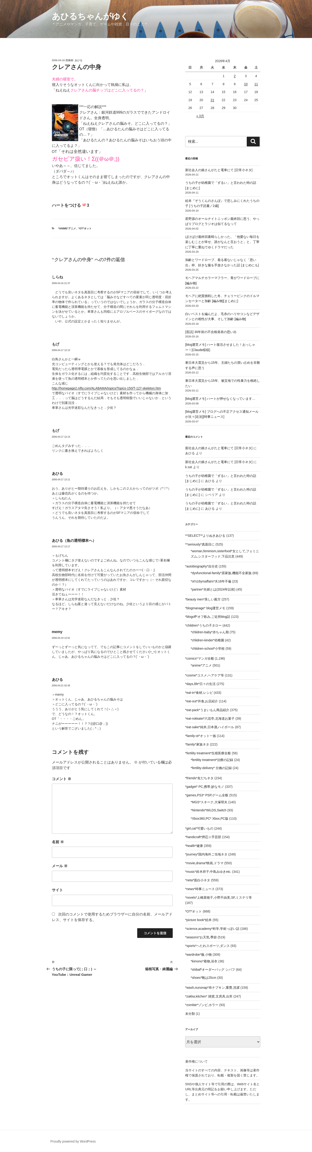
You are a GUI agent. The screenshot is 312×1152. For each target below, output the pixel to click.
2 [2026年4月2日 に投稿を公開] (235, 76)
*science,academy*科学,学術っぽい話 (212, 929)
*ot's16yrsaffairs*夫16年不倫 (211, 581)
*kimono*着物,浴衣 (204, 961)
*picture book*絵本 (198, 920)
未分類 (190, 1014)
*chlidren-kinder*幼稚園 (207, 640)
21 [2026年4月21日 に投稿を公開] (212, 100)
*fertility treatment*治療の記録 (212, 760)
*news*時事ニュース (200, 889)
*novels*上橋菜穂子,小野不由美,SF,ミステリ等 (218, 897)
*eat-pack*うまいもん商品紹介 (207, 710)
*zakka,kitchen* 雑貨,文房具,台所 (208, 996)
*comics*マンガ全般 (199, 658)
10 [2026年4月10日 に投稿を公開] (246, 84)
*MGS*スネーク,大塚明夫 (209, 802)
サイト (57, 890)
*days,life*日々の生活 (200, 684)
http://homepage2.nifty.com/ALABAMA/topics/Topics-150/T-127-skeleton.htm (106, 388)
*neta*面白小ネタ (197, 880)
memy (57, 632)
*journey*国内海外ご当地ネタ (206, 854)
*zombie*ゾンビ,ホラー (201, 1005)
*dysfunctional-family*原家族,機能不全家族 (221, 573)
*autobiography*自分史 (201, 566)
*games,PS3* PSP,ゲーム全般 (206, 795)
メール (60, 866)
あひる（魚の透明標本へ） (74, 541)
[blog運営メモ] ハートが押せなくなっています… (220, 398)
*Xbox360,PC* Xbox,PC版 (209, 818)
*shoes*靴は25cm (203, 977)
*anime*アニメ (67, 228)
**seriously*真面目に (200, 544)
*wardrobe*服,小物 (198, 954)
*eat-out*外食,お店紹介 (201, 701)
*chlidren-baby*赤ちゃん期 (210, 632)
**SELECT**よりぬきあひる (205, 535)
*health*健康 (194, 846)
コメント (61, 779)
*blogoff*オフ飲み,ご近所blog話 (207, 616)
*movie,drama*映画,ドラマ (204, 863)
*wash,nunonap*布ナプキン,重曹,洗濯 (212, 987)
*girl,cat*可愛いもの (199, 828)
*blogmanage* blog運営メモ (205, 608)
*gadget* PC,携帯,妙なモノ (204, 786)
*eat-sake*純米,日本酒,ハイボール (209, 727)
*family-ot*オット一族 (200, 736)
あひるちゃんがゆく (90, 16)
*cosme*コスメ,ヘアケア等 (204, 675)
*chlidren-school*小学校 (208, 648)
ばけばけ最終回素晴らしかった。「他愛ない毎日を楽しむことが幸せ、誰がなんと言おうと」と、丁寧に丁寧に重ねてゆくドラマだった (222, 242)
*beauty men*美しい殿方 (203, 599)
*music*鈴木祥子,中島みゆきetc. (208, 871)
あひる (78, 60)
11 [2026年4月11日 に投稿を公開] (256, 84)
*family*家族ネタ (197, 744)
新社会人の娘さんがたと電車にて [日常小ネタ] (219, 170)
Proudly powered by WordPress (73, 1141)
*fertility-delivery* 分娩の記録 (211, 768)
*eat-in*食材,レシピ (199, 692)
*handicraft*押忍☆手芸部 (203, 837)
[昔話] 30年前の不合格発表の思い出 (211, 332)
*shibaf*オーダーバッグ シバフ (213, 969)
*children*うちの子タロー (203, 625)
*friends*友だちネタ (199, 778)
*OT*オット (85, 228)
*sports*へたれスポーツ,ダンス (207, 946)
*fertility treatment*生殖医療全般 (208, 753)
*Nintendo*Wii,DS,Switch (208, 810)
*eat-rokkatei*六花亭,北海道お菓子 (210, 718)
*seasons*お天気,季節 (201, 937)
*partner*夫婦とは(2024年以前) (213, 589)
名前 (58, 842)
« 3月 (200, 116)
